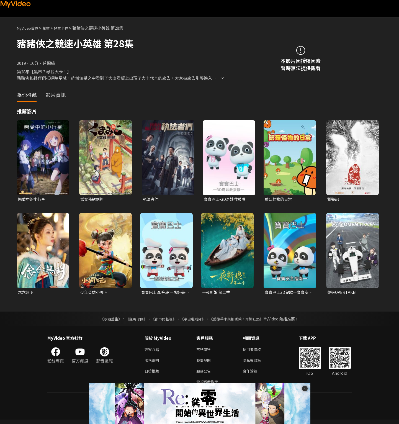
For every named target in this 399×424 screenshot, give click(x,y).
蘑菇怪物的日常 (279, 199)
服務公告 (204, 374)
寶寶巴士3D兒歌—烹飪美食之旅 (164, 293)
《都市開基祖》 (162, 320)
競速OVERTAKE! (342, 293)
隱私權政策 (256, 362)
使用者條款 (256, 351)
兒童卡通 (67, 28)
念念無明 (26, 293)
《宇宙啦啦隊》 (193, 320)
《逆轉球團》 (133, 320)
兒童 (50, 28)
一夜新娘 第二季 (217, 293)
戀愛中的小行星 (32, 199)
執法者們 (151, 199)
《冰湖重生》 (106, 320)
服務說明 (153, 362)
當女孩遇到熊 (92, 199)
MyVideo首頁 (29, 28)
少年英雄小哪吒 (94, 293)
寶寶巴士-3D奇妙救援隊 (226, 199)
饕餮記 (333, 199)
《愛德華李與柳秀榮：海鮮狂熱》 (240, 320)
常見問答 (204, 351)
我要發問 (204, 362)
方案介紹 (153, 351)
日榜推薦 (153, 374)
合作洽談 (254, 374)
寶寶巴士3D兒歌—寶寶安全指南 (288, 293)
